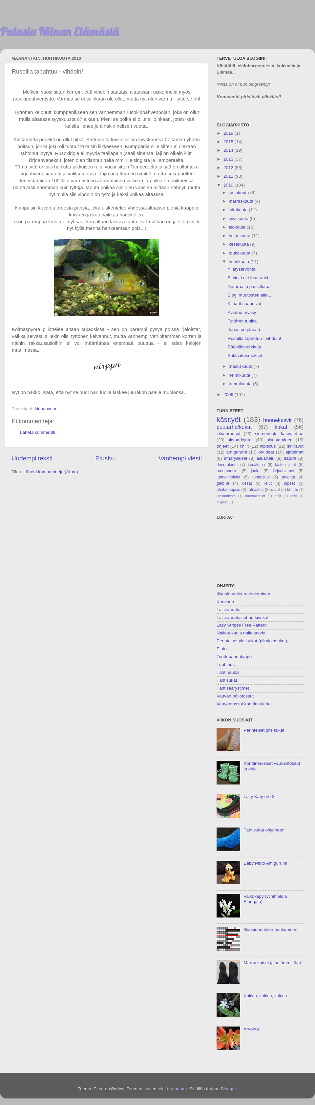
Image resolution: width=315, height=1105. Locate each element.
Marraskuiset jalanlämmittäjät (272, 962)
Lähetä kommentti (37, 432)
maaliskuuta (241, 366)
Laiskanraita (229, 609)
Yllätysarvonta (242, 269)
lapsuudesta (226, 496)
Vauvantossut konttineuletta (244, 703)
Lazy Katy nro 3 (258, 796)
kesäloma (256, 464)
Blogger (228, 1088)
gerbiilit (223, 483)
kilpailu (292, 490)
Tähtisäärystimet (233, 688)
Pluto (222, 648)
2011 (229, 176)
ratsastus (255, 489)
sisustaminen (280, 439)
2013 (229, 159)
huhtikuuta (239, 261)
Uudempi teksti (31, 458)
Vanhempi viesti (180, 458)
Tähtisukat (227, 680)
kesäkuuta (239, 244)
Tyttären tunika (242, 321)
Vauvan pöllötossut (235, 696)
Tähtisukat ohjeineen (263, 830)
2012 (229, 167)
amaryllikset (235, 458)
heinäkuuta (240, 235)
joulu (255, 471)
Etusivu (105, 458)
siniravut (295, 446)
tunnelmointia (228, 477)
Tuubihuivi (227, 664)
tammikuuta (241, 383)
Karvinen (225, 601)
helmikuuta (240, 375)
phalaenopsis (228, 489)
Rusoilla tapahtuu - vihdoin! (254, 338)
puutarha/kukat (234, 427)
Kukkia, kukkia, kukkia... (266, 995)
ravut (275, 489)
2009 (229, 394)
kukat (281, 427)
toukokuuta (240, 253)
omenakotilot (255, 496)
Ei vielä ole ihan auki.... (250, 277)
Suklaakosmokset (245, 355)
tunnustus (261, 477)
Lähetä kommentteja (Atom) (50, 471)
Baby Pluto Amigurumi (265, 863)
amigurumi (236, 452)
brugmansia (227, 471)
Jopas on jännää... (246, 329)
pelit (278, 496)
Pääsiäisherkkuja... (246, 346)
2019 (229, 133)
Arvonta (251, 1029)
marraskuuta (242, 201)
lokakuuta (239, 209)
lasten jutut (285, 464)
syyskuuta (239, 218)
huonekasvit (277, 420)
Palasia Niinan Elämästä (59, 31)
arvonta (288, 477)
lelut (268, 483)
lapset (289, 483)
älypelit (222, 502)
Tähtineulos (228, 672)
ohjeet (223, 446)
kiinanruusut (229, 433)
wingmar (178, 1088)
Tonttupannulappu (234, 656)
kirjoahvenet (47, 408)
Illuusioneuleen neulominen (243, 593)
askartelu (266, 458)
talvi (293, 496)
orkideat (266, 452)
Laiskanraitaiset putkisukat (242, 617)
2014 (229, 150)
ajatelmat (294, 452)
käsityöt (229, 419)
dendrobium (227, 464)
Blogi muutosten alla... (249, 295)
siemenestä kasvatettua (279, 433)
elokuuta (238, 227)
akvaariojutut (240, 439)
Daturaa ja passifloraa (249, 286)
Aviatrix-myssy (242, 312)
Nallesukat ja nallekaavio (241, 632)
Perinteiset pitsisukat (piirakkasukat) (252, 640)
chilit (244, 446)
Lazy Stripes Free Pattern (242, 625)
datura (290, 458)
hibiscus (268, 446)
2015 (229, 141)
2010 (229, 185)
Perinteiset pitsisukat (263, 730)
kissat (247, 483)
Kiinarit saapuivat (245, 303)
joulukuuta (239, 192)
